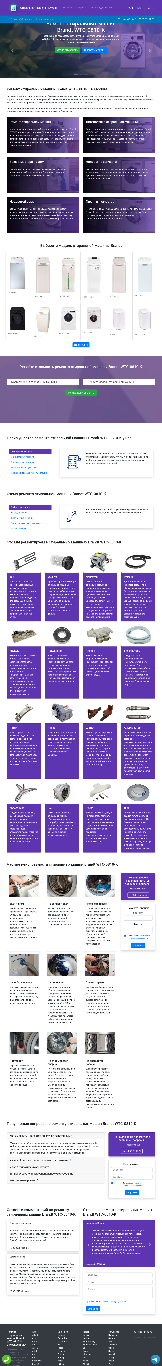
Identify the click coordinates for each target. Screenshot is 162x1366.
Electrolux (62, 1338)
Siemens (112, 1344)
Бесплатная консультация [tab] (24, 467)
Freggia (61, 1351)
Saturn (111, 1338)
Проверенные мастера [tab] (22, 462)
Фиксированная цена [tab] (21, 451)
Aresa (35, 1348)
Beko (34, 1357)
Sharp (111, 1341)
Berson (35, 1364)
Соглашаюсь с (139, 937)
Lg (84, 1348)
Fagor (60, 1348)
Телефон (138, 924)
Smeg (111, 1351)
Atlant (35, 1335)
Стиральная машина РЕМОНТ (39, 7)
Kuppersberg (89, 1341)
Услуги (13, 19)
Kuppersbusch (90, 1344)
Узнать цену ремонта (81, 392)
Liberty (86, 1357)
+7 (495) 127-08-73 (141, 7)
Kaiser (86, 1335)
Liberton (87, 1354)
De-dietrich (63, 1332)
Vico (110, 1364)
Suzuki (111, 1354)
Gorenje (61, 1357)
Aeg (34, 1332)
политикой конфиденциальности (113, 1302)
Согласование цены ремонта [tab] (25, 523)
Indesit (86, 1332)
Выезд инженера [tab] (19, 512)
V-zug (111, 1357)
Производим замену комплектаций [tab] (29, 473)
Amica (35, 1344)
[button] (88, 1245)
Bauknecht (37, 1360)
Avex (34, 1338)
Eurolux (61, 1335)
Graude (61, 1354)
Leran (85, 1351)
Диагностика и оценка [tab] (22, 518)
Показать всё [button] (81, 345)
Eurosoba (62, 1341)
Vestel (111, 1360)
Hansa (61, 1364)
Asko (34, 1354)
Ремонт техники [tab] (19, 528)
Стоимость (26, 19)
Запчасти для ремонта (100, 7)
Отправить (138, 945)
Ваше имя (138, 913)
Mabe (85, 1360)
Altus (34, 1341)
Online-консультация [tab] (21, 507)
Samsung (112, 1335)
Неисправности (44, 19)
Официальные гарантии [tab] (23, 457)
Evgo (60, 1344)
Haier (60, 1360)
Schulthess (113, 1332)
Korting (86, 1338)
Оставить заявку (67, 50)
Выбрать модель (94, 50)
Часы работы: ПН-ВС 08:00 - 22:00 (136, 19)
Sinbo (111, 1348)
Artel (34, 1351)
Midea (86, 1364)
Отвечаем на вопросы (73, 7)
